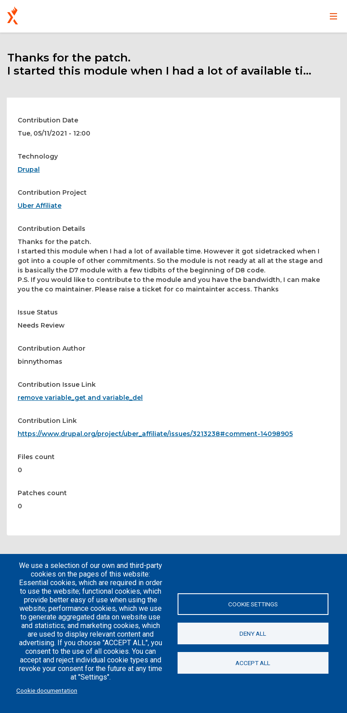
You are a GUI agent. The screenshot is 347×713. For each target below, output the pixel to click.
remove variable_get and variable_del (80, 398)
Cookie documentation (46, 690)
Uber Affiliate (39, 206)
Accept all (252, 662)
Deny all (252, 633)
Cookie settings (253, 604)
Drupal (29, 169)
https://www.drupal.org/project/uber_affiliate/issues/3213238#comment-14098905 (155, 434)
